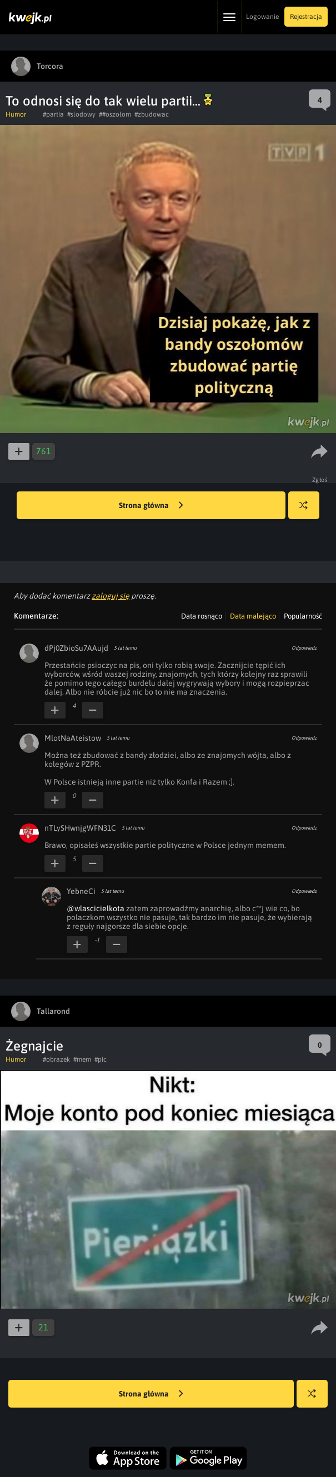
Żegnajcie (34, 1045)
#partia (53, 114)
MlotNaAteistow (72, 738)
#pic (100, 1059)
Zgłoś (320, 479)
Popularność (303, 616)
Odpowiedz (304, 648)
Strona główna (151, 506)
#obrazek (56, 1059)
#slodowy (81, 114)
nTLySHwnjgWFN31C (80, 827)
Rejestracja (306, 17)
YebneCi (81, 891)
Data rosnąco (201, 616)
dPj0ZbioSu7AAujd (76, 648)
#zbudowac (151, 114)
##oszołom (115, 114)
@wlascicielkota (95, 908)
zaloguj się (110, 595)
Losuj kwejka (308, 510)
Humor (16, 114)
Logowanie (262, 17)
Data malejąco (253, 616)
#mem (82, 1059)
